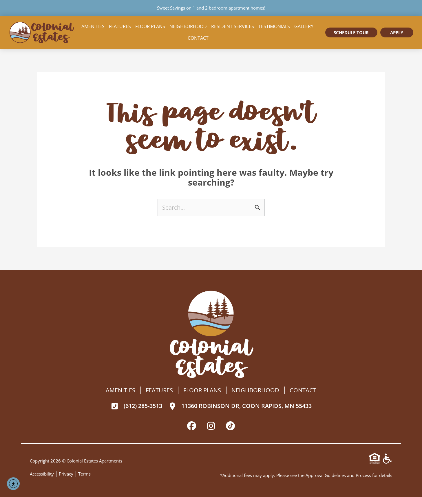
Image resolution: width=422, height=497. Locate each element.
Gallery (303, 26)
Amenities (93, 26)
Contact (198, 38)
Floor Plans (150, 26)
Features (120, 26)
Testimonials (274, 26)
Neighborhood (188, 26)
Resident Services (232, 26)
